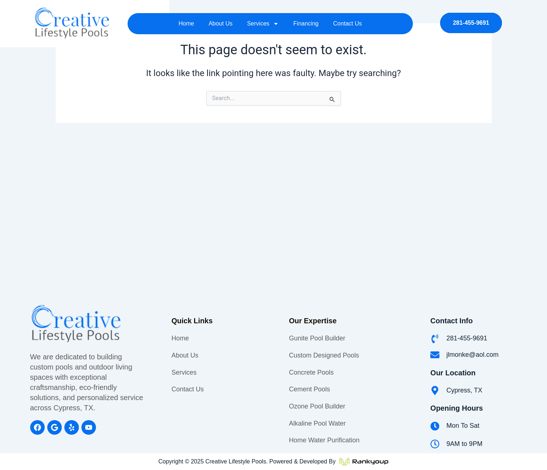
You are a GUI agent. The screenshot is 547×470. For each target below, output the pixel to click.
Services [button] (263, 19)
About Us (221, 19)
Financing (305, 19)
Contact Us (347, 19)
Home (186, 19)
